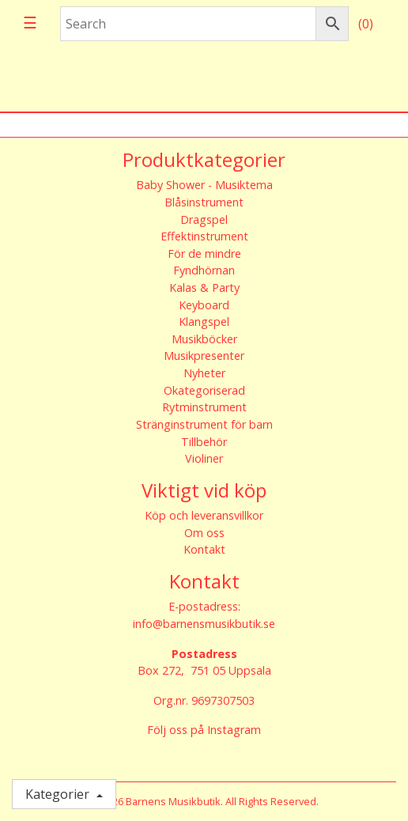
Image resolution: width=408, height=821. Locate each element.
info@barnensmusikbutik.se (204, 623)
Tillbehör (204, 441)
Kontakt (204, 549)
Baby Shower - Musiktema (204, 184)
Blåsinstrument (204, 202)
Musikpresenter (204, 355)
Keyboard (204, 304)
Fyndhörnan (204, 270)
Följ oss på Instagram (204, 729)
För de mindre (204, 253)
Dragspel (204, 219)
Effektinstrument (204, 236)
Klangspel (204, 321)
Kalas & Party (204, 287)
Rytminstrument (204, 406)
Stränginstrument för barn (204, 424)
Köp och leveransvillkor (204, 515)
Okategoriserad (204, 390)
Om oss (204, 532)
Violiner (204, 458)
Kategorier (59, 794)
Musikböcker (204, 338)
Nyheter (204, 372)
